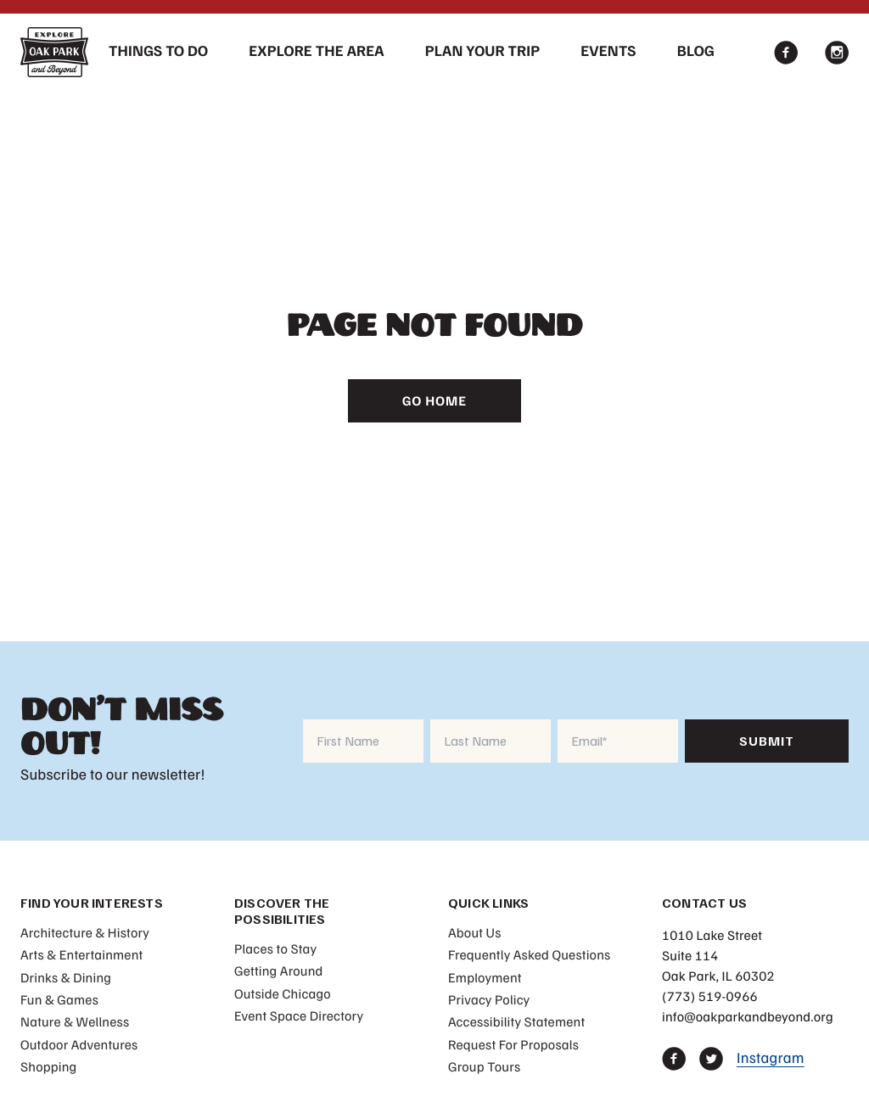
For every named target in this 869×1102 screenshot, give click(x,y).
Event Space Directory (298, 1015)
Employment (485, 977)
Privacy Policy (489, 999)
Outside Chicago (282, 993)
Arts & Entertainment (81, 954)
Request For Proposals (513, 1044)
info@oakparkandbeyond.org (747, 1016)
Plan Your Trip (482, 51)
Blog (696, 51)
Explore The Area (316, 51)
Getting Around (278, 970)
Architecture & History (84, 932)
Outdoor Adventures (78, 1044)
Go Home (434, 400)
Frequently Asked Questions (529, 954)
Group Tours (484, 1066)
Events (608, 51)
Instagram (771, 1058)
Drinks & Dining (65, 977)
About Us (475, 932)
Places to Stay (275, 948)
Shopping (48, 1066)
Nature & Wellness (74, 1021)
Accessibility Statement (516, 1021)
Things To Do (158, 51)
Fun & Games (59, 999)
